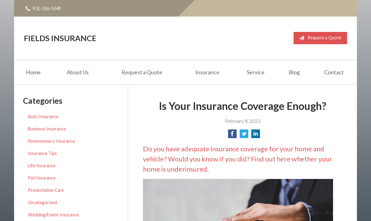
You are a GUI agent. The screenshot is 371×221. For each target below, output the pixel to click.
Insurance (207, 72)
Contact (334, 72)
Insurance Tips (42, 153)
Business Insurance (47, 128)
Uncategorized (42, 202)
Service (255, 72)
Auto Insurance (43, 116)
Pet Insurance (42, 177)
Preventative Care (46, 190)
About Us (78, 72)
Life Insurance (42, 165)
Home (33, 72)
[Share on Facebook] (232, 135)
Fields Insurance (60, 38)
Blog (294, 72)
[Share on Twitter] (244, 135)
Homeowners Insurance (51, 141)
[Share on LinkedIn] (255, 135)
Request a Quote (318, 38)
